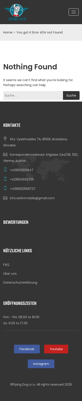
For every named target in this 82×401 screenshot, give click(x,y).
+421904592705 (22, 179)
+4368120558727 (22, 189)
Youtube (56, 349)
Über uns (10, 273)
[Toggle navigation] (74, 12)
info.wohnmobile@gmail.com (32, 198)
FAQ (6, 264)
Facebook (26, 349)
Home (7, 32)
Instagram (41, 364)
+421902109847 (21, 170)
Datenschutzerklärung (20, 282)
